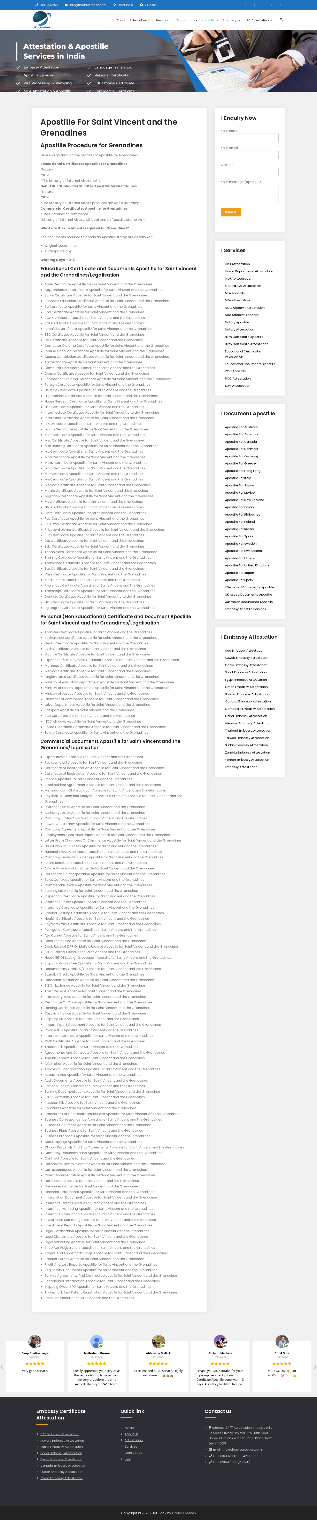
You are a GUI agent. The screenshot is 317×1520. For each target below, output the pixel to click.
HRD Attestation (259, 20)
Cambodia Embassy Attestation (250, 710)
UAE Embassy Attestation (59, 1434)
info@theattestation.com (88, 5)
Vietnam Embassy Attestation (248, 724)
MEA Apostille (235, 294)
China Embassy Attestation (246, 717)
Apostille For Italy (238, 479)
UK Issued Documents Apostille (248, 595)
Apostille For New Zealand (244, 501)
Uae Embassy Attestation (244, 651)
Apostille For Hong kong (243, 472)
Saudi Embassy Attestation (246, 673)
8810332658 (49, 5)
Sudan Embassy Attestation (246, 746)
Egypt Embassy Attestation (246, 680)
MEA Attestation (237, 301)
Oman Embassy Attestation (246, 688)
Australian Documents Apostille (249, 603)
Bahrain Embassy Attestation (247, 695)
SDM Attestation (237, 386)
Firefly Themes (184, 1513)
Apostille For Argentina (242, 435)
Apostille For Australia (241, 428)
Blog (128, 1459)
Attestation (140, 20)
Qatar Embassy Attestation (246, 666)
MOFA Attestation (238, 279)
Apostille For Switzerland (243, 552)
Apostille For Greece (240, 464)
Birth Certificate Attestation (246, 345)
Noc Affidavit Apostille (242, 316)
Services (163, 20)
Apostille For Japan (239, 486)
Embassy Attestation (241, 768)
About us (131, 1434)
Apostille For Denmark (241, 450)
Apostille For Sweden (241, 544)
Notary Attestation (239, 330)
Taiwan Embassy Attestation (247, 739)
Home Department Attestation (249, 272)
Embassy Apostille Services (245, 610)
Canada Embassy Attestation (248, 702)
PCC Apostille (235, 372)
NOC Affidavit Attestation (245, 309)
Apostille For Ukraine (240, 559)
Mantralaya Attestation (243, 287)
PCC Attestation (238, 379)
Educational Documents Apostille (250, 365)
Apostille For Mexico (240, 493)
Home (129, 1427)
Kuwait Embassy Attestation (247, 658)
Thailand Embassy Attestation (248, 731)
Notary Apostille (237, 323)
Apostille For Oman (239, 508)
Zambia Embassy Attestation (247, 753)
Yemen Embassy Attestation (247, 760)
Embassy (232, 20)
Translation (187, 20)
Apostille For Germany (241, 457)
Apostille (210, 20)
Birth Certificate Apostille (244, 338)
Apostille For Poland (240, 522)
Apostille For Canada (241, 442)
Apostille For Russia (239, 530)
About (121, 20)
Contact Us (133, 1452)
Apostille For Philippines (242, 515)
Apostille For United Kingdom (247, 566)
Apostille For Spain (239, 537)
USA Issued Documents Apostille (249, 588)
